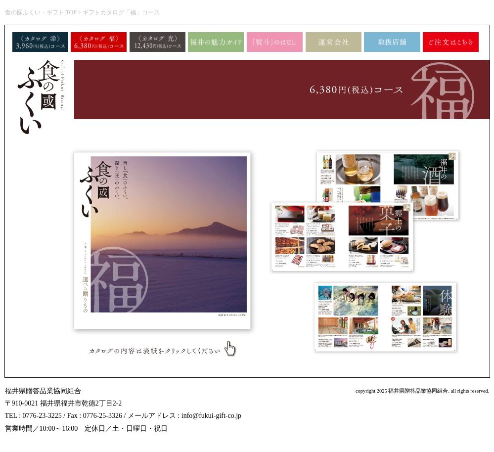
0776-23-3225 (42, 415)
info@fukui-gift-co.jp (211, 415)
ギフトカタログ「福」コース (121, 12)
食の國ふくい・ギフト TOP (41, 12)
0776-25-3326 (102, 415)
